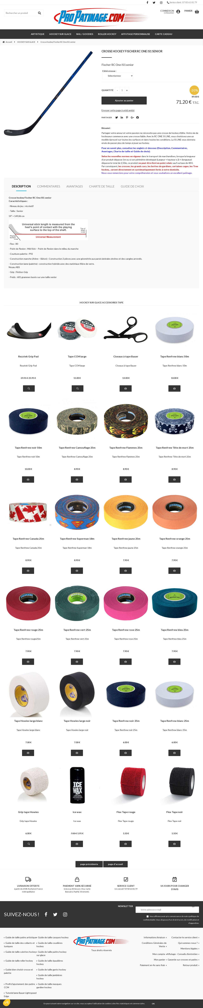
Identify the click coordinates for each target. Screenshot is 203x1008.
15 (77, 378)
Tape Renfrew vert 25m (77, 630)
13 (126, 378)
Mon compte (159, 954)
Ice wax (77, 812)
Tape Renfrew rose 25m (126, 630)
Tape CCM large (77, 356)
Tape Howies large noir (77, 721)
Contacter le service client (184, 937)
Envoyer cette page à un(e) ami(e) (118, 110)
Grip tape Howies (28, 812)
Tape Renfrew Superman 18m (77, 538)
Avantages (74, 186)
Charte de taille (102, 186)
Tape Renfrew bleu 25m (174, 630)
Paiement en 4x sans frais (152, 965)
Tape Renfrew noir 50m (28, 447)
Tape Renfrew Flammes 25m (125, 447)
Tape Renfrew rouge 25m (28, 630)
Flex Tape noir (174, 812)
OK (153, 1003)
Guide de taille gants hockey (52, 969)
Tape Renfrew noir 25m (126, 721)
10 (174, 378)
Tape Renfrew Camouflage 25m (77, 447)
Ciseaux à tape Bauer (125, 356)
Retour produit (190, 965)
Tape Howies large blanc (28, 721)
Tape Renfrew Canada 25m (28, 538)
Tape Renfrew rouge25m (28, 638)
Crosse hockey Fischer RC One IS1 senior (132, 51)
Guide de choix (132, 186)
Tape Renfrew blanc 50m (174, 356)
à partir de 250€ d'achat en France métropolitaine (28, 885)
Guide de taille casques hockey (53, 937)
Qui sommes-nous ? (188, 943)
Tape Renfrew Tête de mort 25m (175, 447)
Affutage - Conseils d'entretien (182, 954)
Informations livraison (154, 937)
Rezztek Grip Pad (28, 356)
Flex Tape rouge (126, 812)
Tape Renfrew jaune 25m (125, 538)
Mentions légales (189, 948)
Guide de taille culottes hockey (20, 951)
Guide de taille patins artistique (20, 937)
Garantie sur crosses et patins (183, 959)
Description (21, 186)
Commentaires (48, 186)
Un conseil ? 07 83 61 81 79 (125, 883)
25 (32, 378)
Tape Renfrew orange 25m (174, 538)
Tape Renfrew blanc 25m (174, 721)
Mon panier (159, 959)
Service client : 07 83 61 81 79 (182, 2)
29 (24, 378)
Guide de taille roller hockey (19, 960)
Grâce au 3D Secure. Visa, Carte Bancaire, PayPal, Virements (77, 885)
